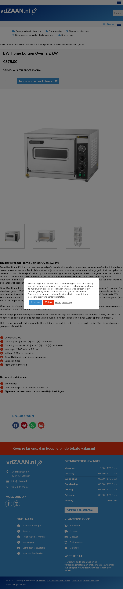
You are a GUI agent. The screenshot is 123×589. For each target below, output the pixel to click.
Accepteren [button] (35, 302)
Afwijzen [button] (48, 302)
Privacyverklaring (63, 302)
